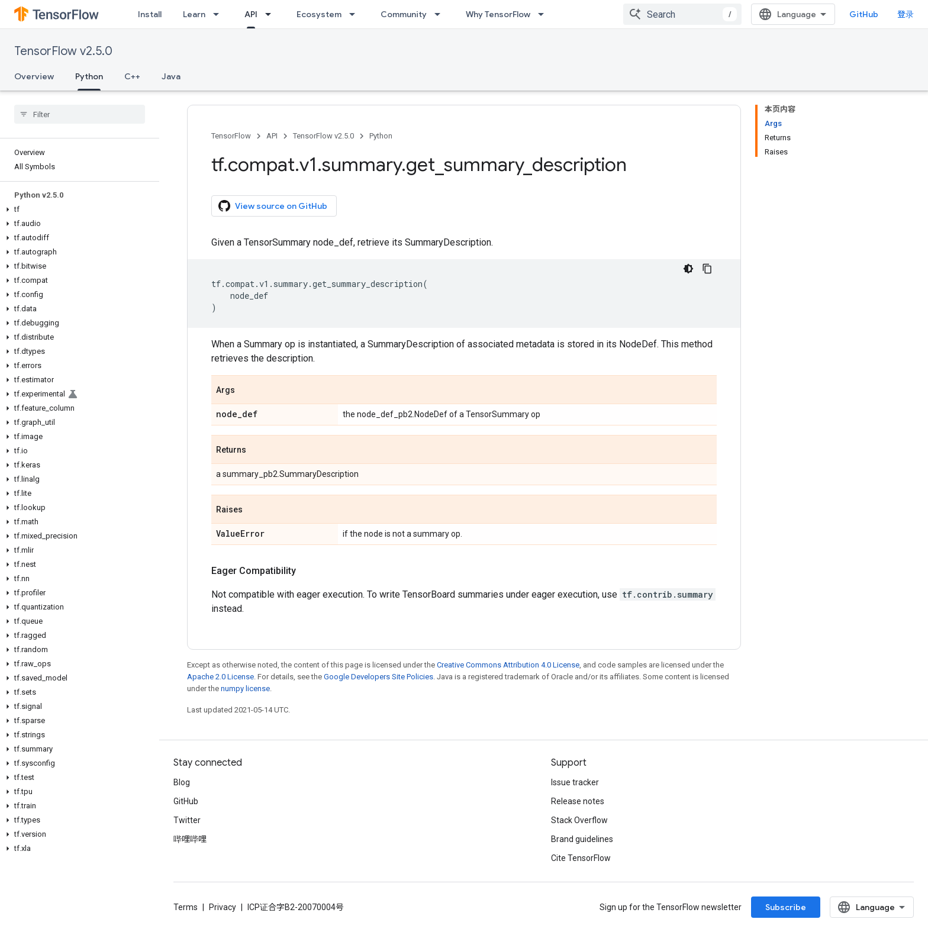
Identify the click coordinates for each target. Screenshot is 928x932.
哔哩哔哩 (190, 839)
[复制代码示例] (707, 268)
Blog (181, 782)
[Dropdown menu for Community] (441, 14)
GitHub (863, 14)
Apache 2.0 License (220, 676)
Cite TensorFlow (581, 858)
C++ (132, 76)
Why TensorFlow (498, 14)
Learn (194, 14)
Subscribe (785, 907)
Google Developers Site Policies (378, 676)
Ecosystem (319, 14)
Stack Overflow (579, 820)
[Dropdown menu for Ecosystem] (355, 14)
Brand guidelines (582, 839)
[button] (77, 209)
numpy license (245, 688)
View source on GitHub (272, 206)
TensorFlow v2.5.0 (63, 51)
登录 (905, 14)
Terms (185, 907)
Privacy (222, 907)
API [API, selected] (250, 14)
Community (404, 14)
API (272, 135)
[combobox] (682, 14)
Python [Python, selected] (89, 76)
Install (150, 14)
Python (380, 135)
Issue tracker (575, 782)
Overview (34, 76)
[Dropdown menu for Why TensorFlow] (544, 14)
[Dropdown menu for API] (271, 14)
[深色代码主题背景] (688, 268)
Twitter (187, 820)
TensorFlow (231, 135)
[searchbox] (79, 114)
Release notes (577, 801)
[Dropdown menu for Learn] (219, 14)
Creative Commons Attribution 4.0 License (508, 664)
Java (171, 76)
